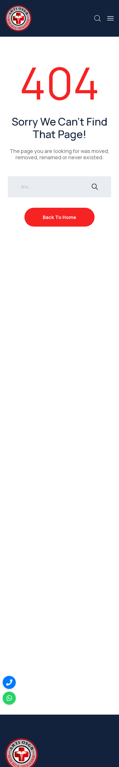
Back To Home (59, 217)
